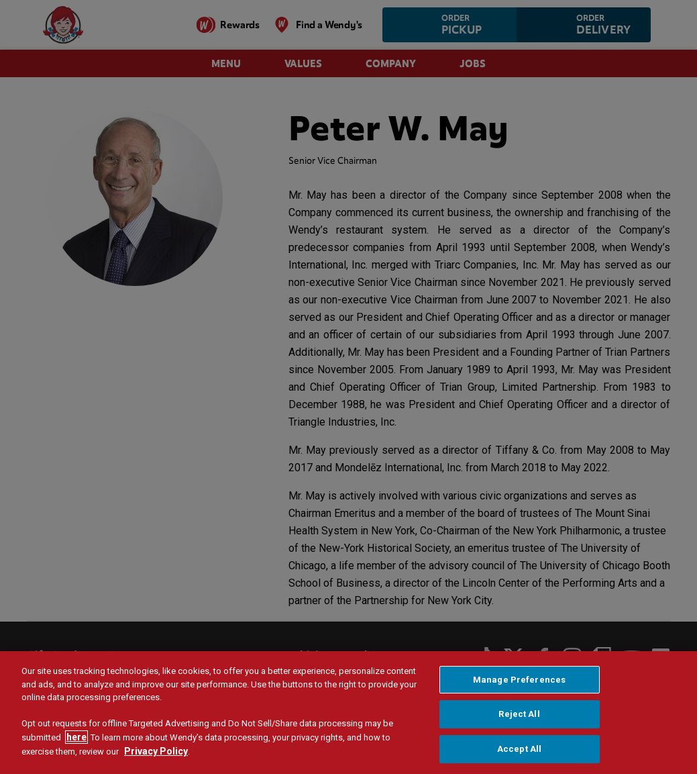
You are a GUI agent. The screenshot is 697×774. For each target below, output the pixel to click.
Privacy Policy (156, 754)
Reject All (518, 718)
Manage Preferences (519, 683)
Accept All (519, 752)
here (76, 740)
